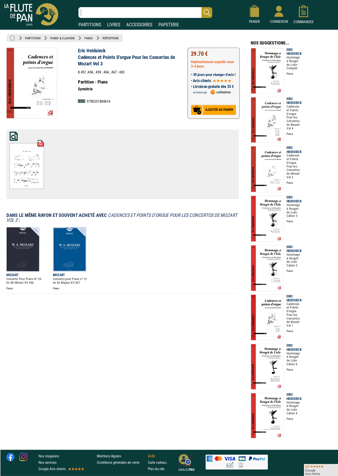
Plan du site (156, 469)
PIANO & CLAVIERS (62, 38)
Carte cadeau (157, 462)
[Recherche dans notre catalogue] (145, 12)
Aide (151, 455)
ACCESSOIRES (139, 25)
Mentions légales (109, 456)
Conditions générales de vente (121, 462)
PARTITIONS (89, 25)
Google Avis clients (61, 469)
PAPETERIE (168, 25)
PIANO (88, 38)
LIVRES (113, 25)
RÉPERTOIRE (110, 38)
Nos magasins (48, 456)
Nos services (47, 462)
